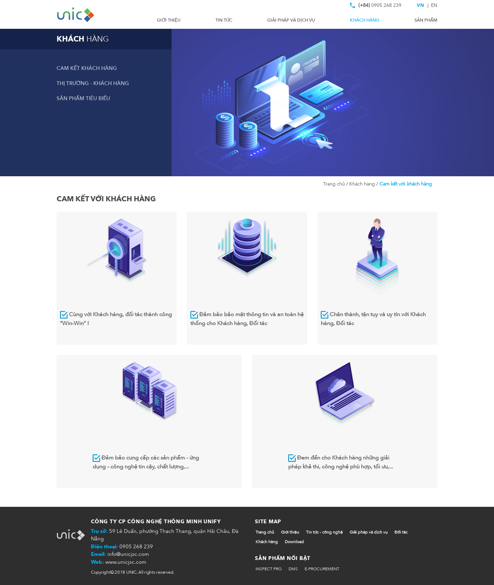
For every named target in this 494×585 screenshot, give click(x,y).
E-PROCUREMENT (322, 569)
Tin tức (223, 20)
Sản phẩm (425, 20)
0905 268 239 (375, 6)
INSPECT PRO (269, 569)
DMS (293, 569)
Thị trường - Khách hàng (93, 83)
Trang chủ (334, 184)
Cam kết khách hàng (87, 68)
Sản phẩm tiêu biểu (83, 98)
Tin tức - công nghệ (324, 532)
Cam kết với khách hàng (405, 184)
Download (294, 542)
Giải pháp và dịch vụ (291, 20)
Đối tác (401, 532)
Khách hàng (364, 20)
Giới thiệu (168, 20)
